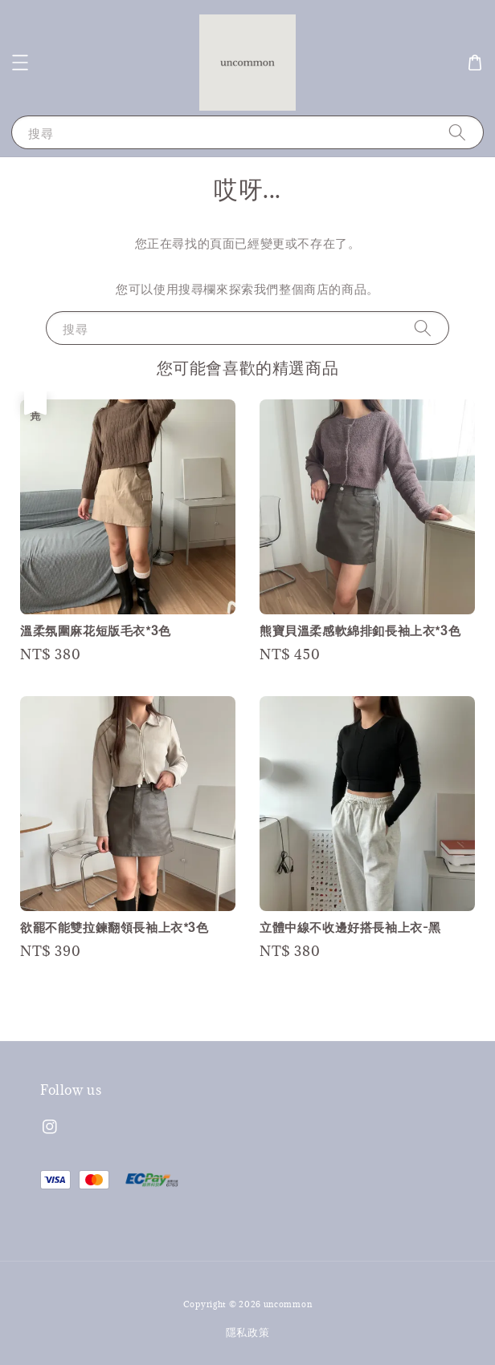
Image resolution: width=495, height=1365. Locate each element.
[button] (20, 62)
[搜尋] (457, 132)
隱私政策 (248, 1332)
